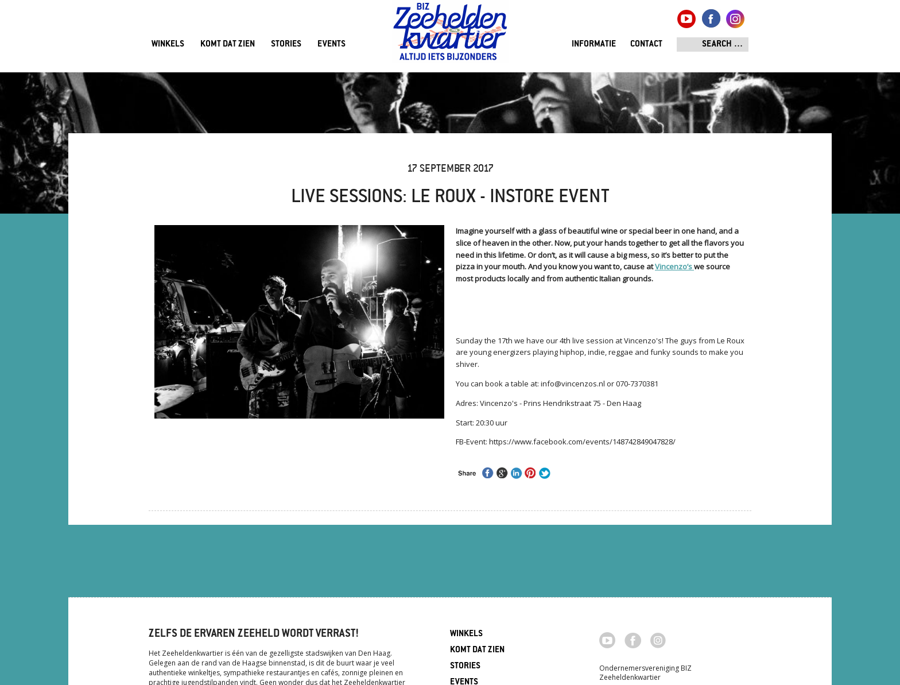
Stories (286, 44)
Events (331, 44)
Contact (646, 44)
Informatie (594, 44)
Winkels (168, 44)
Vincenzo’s (674, 266)
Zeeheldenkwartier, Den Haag (450, 36)
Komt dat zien (227, 44)
